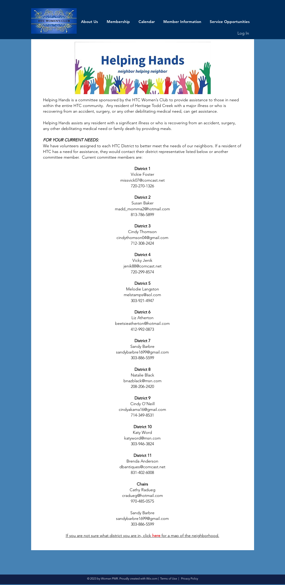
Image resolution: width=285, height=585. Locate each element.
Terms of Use (168, 578)
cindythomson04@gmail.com (142, 237)
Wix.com (151, 578)
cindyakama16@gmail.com (142, 409)
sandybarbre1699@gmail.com (142, 352)
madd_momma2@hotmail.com (142, 208)
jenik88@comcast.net (142, 266)
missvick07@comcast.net (142, 180)
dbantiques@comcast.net (142, 466)
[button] (89, 22)
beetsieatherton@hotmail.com (142, 323)
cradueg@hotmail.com (142, 495)
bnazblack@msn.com (142, 380)
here (156, 535)
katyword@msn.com (142, 438)
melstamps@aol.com (142, 294)
